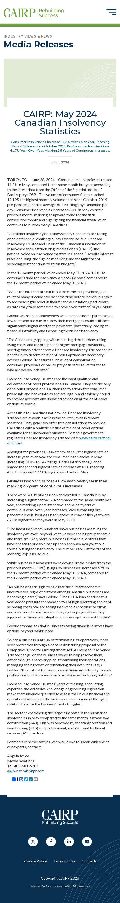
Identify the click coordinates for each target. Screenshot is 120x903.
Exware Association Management (68, 886)
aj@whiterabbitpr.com (25, 771)
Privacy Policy (35, 861)
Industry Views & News (28, 36)
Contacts (89, 861)
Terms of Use (64, 861)
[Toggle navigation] (111, 12)
